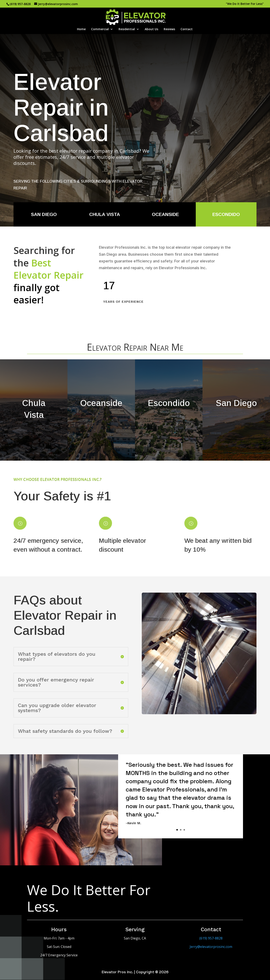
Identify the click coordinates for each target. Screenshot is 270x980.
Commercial (100, 29)
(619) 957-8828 (20, 4)
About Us (151, 29)
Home (81, 29)
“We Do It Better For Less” (245, 4)
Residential (127, 29)
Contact (187, 29)
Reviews (169, 29)
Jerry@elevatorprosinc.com (211, 946)
